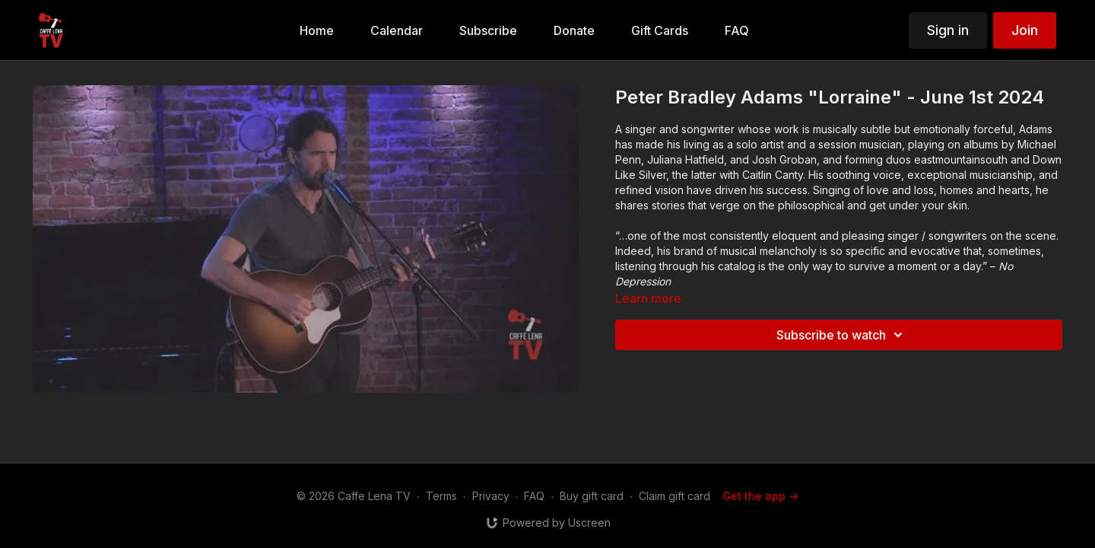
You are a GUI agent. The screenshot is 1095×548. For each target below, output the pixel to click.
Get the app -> (760, 495)
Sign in (948, 30)
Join (1024, 30)
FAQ (534, 495)
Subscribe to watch (841, 335)
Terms (441, 495)
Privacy (490, 495)
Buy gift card (592, 495)
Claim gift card (674, 495)
